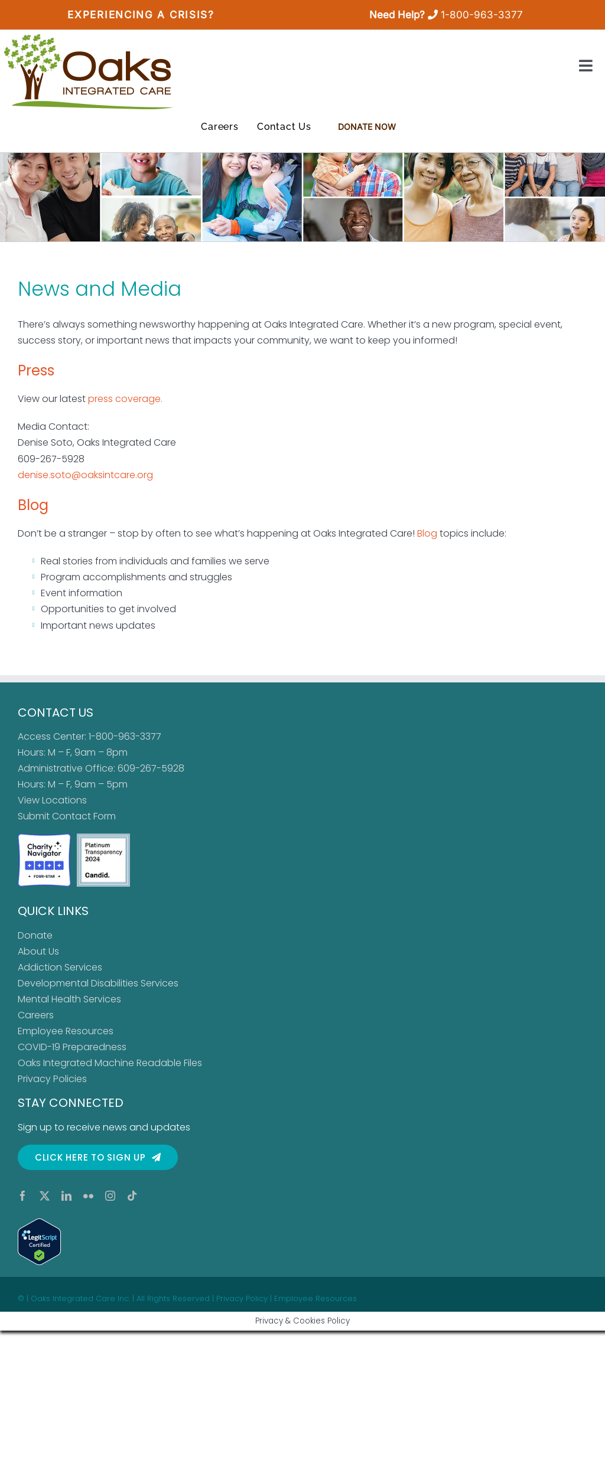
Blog (33, 505)
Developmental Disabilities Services (98, 983)
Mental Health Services (69, 999)
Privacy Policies (52, 1079)
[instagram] (110, 1196)
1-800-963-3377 (482, 15)
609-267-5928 (151, 768)
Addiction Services (60, 967)
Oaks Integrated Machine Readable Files (110, 1063)
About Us (38, 951)
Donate (35, 935)
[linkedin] (66, 1196)
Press (36, 370)
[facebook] (23, 1196)
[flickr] (88, 1196)
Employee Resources (65, 1031)
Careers (36, 1015)
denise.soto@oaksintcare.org (86, 475)
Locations (64, 800)
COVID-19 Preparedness (72, 1047)
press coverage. (125, 399)
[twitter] (45, 1196)
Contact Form (84, 816)
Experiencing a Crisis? (140, 15)
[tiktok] (132, 1196)
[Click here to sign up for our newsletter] (98, 1157)
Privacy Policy (242, 1298)
